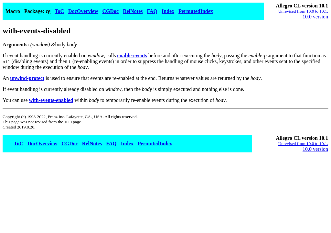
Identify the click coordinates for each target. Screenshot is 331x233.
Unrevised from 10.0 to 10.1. (303, 11)
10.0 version (315, 16)
